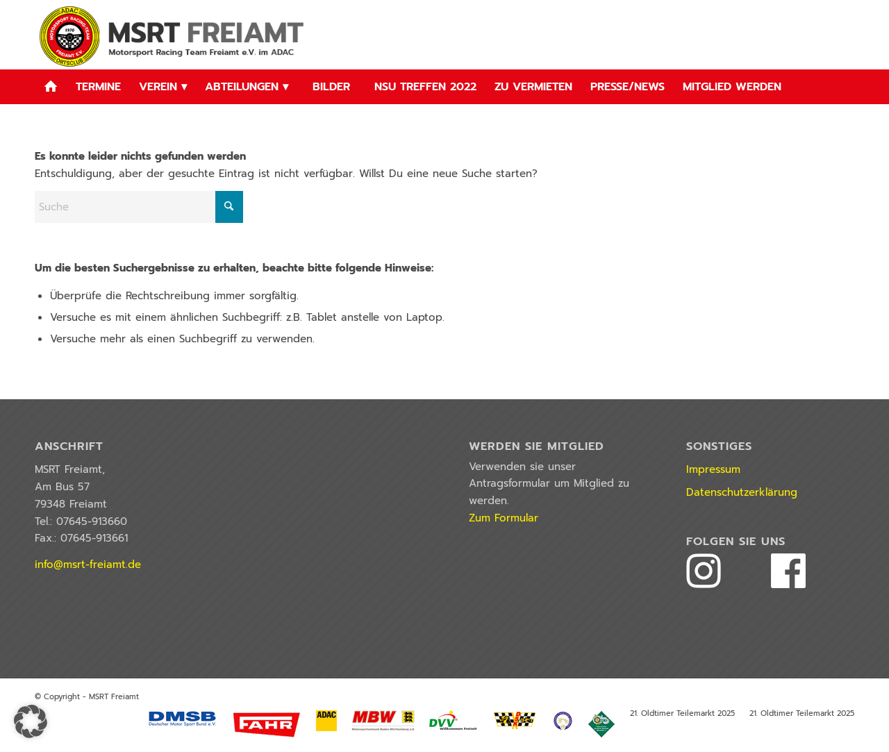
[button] (30, 721)
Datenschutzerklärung (741, 492)
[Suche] (139, 207)
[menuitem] (51, 86)
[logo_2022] (174, 34)
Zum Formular (503, 518)
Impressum (713, 469)
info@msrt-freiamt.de (88, 564)
